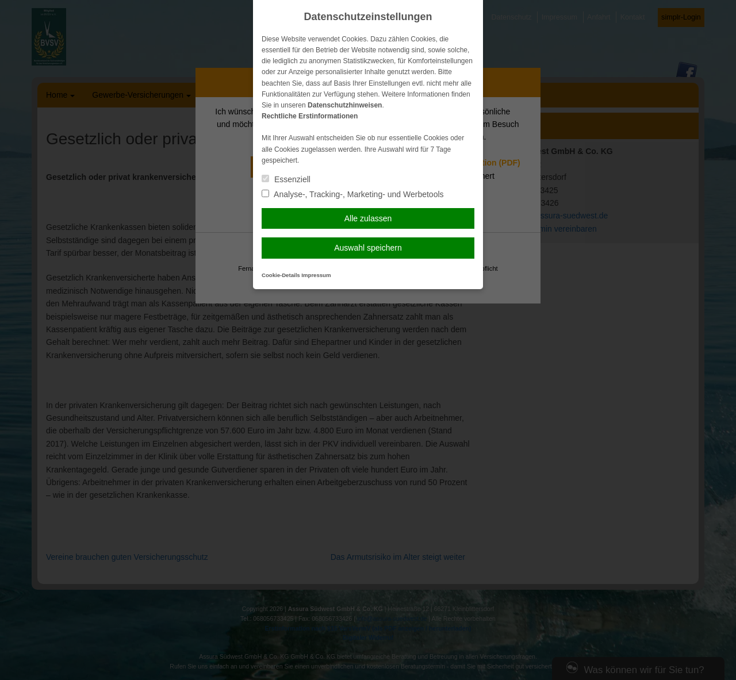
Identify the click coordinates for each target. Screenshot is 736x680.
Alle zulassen (368, 218)
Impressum (316, 275)
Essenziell (286, 179)
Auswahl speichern (368, 247)
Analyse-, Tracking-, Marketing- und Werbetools (353, 194)
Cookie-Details (281, 275)
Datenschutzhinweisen (345, 105)
